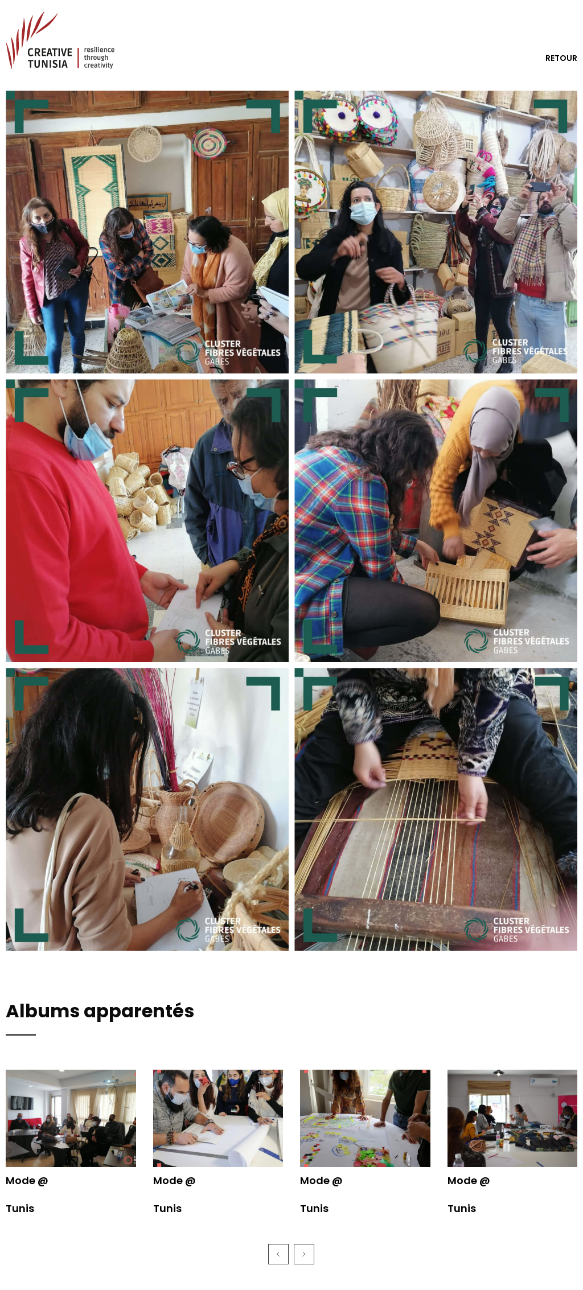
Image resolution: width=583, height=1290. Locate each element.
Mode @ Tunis (27, 1194)
